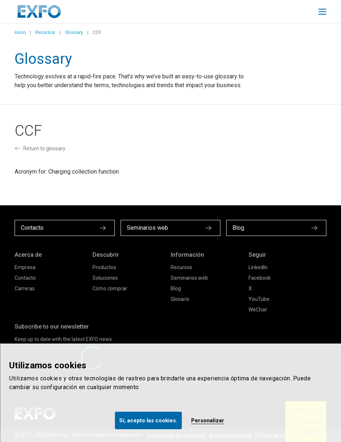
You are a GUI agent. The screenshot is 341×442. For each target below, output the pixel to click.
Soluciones (105, 278)
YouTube (259, 299)
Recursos (45, 32)
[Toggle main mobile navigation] (322, 11)
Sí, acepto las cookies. (148, 420)
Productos (104, 267)
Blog (176, 288)
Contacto (25, 278)
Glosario (180, 299)
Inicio (20, 32)
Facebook (260, 278)
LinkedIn (258, 267)
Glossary (74, 32)
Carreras (25, 288)
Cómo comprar (109, 288)
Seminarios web (189, 278)
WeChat (258, 310)
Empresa (25, 267)
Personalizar (207, 420)
